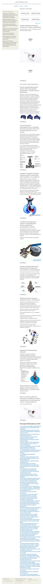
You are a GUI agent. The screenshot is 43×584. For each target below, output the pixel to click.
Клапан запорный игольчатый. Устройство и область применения (30, 26)
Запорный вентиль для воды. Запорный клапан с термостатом (30, 299)
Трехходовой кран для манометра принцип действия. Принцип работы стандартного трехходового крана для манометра (29, 534)
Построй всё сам (21, 2)
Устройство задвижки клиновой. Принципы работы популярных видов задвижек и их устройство (29, 175)
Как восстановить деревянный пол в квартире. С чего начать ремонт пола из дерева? (10, 30)
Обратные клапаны (36, 19)
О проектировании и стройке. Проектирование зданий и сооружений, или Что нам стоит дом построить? (30, 451)
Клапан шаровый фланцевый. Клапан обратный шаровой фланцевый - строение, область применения (29, 89)
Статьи (25, 6)
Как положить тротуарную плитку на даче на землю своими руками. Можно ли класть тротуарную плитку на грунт (30, 558)
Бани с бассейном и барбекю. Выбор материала (31, 426)
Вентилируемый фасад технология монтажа (30, 430)
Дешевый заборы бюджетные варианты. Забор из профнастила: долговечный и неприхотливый (10, 21)
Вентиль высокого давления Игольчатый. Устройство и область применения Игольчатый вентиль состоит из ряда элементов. (30, 399)
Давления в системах (36, 13)
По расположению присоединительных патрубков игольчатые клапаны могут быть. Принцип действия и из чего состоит (30, 129)
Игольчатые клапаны (25, 13)
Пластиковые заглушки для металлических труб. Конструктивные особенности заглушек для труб (30, 541)
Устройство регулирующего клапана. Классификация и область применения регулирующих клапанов (28, 224)
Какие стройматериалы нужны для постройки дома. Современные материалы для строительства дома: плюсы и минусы (30, 447)
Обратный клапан (25, 19)
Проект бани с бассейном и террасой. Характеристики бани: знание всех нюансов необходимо (29, 475)
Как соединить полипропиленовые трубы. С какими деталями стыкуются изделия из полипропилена (30, 505)
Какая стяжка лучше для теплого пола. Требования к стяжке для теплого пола (9, 38)
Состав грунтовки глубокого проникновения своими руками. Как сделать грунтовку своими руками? (29, 521)
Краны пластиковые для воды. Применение (30, 531)
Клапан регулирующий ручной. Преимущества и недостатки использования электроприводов (30, 268)
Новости (21, 6)
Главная (16, 6)
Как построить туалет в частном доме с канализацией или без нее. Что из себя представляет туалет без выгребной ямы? (29, 495)
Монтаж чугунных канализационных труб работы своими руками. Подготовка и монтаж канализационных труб (29, 458)
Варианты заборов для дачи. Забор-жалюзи (30, 442)
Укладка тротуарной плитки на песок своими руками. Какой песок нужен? (10, 25)
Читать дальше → (23, 80)
